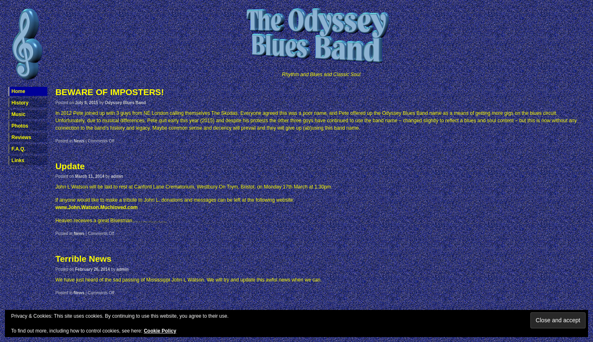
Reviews (21, 137)
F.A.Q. (19, 149)
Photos (20, 126)
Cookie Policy (160, 331)
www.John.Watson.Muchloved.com (96, 207)
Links (18, 160)
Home (18, 91)
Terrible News (83, 258)
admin (117, 176)
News (79, 141)
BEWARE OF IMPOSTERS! (109, 92)
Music (19, 114)
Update (69, 166)
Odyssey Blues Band (125, 102)
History (20, 103)
